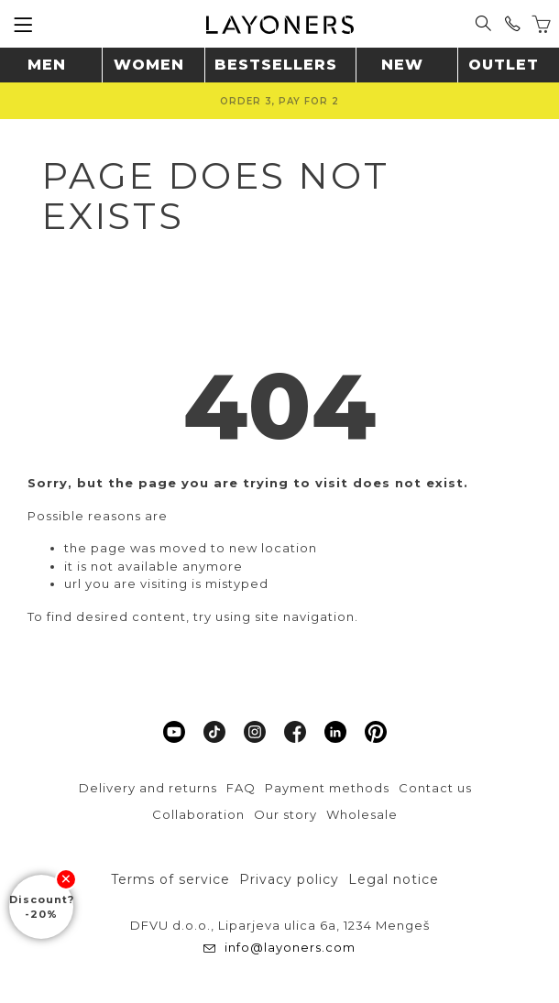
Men (46, 64)
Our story (285, 814)
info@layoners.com (288, 947)
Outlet (503, 64)
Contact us (435, 787)
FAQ (241, 787)
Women (149, 64)
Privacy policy (289, 879)
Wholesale (362, 814)
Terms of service (170, 879)
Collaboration (198, 814)
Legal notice (393, 879)
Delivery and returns (148, 787)
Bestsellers (275, 64)
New (402, 64)
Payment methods (327, 787)
